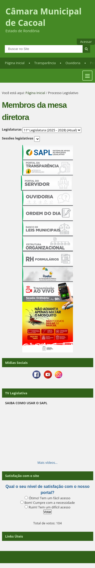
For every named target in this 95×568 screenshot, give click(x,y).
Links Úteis (14, 536)
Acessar (86, 41)
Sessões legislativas (17, 138)
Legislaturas (12, 129)
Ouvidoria (73, 63)
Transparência (45, 63)
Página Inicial (15, 63)
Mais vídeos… (47, 462)
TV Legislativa (16, 393)
